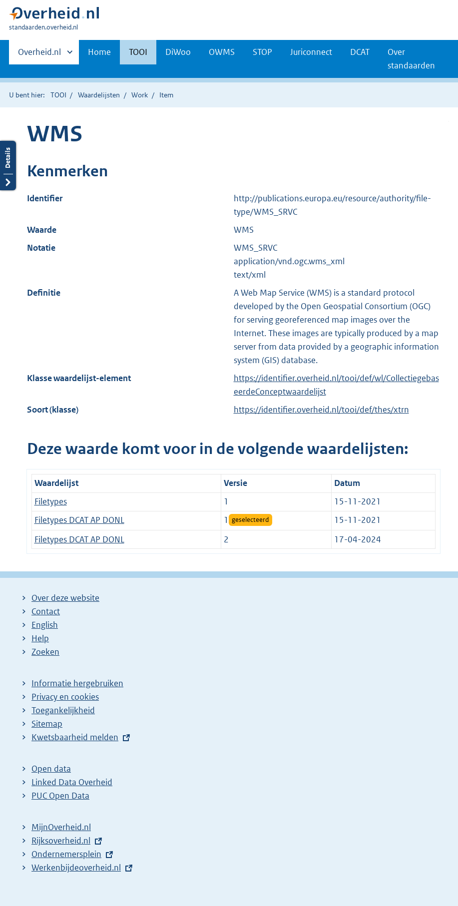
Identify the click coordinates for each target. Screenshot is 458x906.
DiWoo (178, 51)
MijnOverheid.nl (61, 827)
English (44, 624)
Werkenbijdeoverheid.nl (76, 867)
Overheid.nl (39, 54)
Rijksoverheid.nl (60, 840)
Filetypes (50, 501)
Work (139, 94)
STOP (262, 51)
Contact (45, 611)
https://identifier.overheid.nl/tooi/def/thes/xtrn (321, 409)
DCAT (360, 51)
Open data (51, 768)
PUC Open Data (60, 795)
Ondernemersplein (66, 854)
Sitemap (46, 723)
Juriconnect (311, 51)
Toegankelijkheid (63, 710)
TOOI (138, 51)
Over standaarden (411, 58)
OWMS (222, 51)
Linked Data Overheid (71, 782)
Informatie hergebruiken (77, 683)
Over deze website (65, 597)
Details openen (8, 165)
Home (99, 51)
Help (40, 638)
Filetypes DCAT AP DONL (79, 519)
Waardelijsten (99, 94)
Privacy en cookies (65, 696)
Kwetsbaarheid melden (74, 737)
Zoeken (45, 651)
